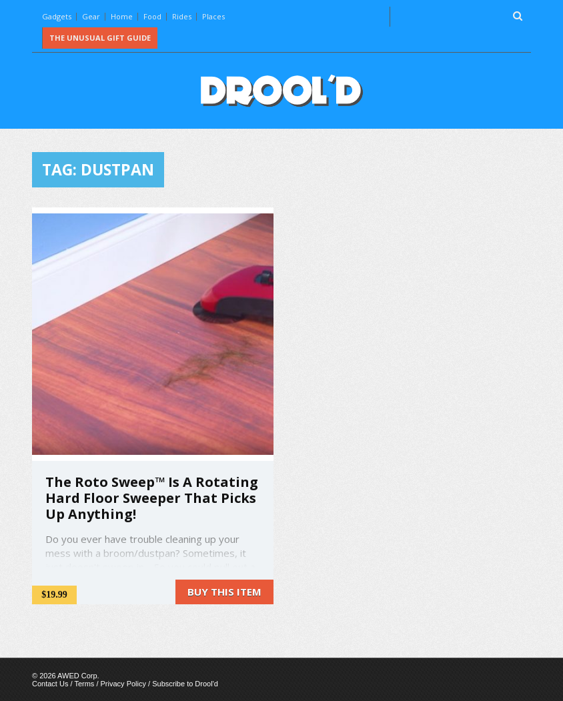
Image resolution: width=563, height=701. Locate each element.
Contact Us (50, 684)
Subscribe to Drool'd (185, 684)
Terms (84, 684)
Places (213, 16)
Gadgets (56, 16)
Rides (181, 16)
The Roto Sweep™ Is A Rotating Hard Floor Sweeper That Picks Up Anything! (151, 498)
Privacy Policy (123, 684)
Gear (91, 16)
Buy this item (224, 591)
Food (152, 16)
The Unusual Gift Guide (100, 38)
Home (122, 16)
